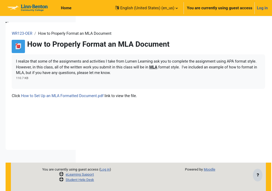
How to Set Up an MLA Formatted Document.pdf (138, 103)
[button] (146, 8)
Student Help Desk (130, 180)
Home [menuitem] (66, 8)
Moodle (222, 169)
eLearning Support (130, 174)
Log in (262, 8)
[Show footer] (257, 175)
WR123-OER (96, 33)
